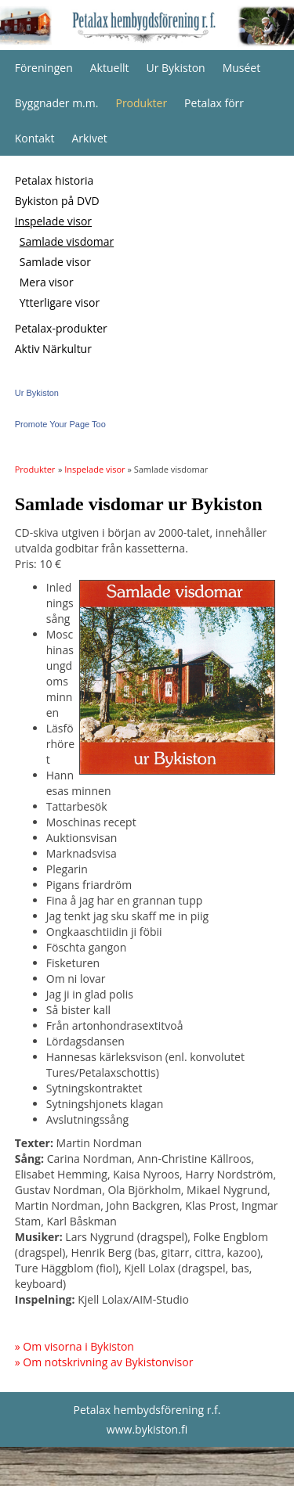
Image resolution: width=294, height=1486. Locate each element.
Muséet (242, 67)
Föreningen (44, 67)
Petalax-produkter (61, 328)
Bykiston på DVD (57, 200)
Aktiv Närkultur (53, 348)
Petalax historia (54, 180)
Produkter (141, 102)
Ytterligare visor (60, 302)
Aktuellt (109, 67)
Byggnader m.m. (57, 102)
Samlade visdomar (67, 241)
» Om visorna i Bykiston (74, 1346)
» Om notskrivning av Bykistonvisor (104, 1362)
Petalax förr (214, 102)
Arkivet (89, 138)
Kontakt (35, 138)
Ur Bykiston (175, 67)
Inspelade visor (53, 221)
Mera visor (47, 282)
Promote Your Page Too (60, 424)
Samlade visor (55, 261)
